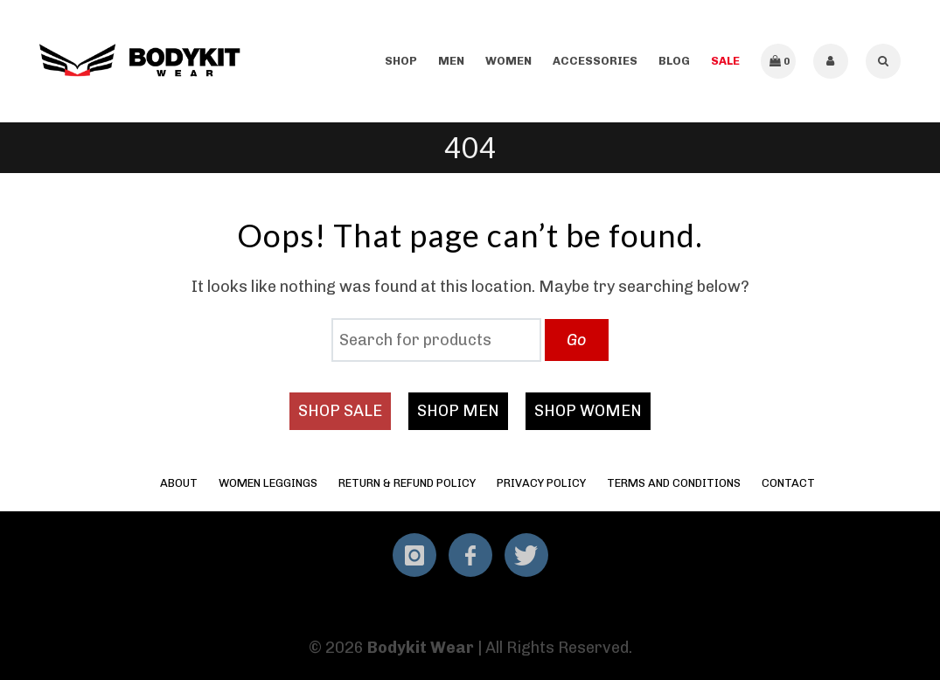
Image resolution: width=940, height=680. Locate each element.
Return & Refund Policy (407, 482)
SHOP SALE (340, 410)
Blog (674, 60)
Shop (401, 60)
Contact (788, 482)
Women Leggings (268, 482)
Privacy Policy (541, 482)
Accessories (595, 60)
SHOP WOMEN (588, 410)
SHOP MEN (458, 410)
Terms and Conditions (674, 482)
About (179, 482)
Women (508, 60)
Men (451, 60)
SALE (725, 60)
